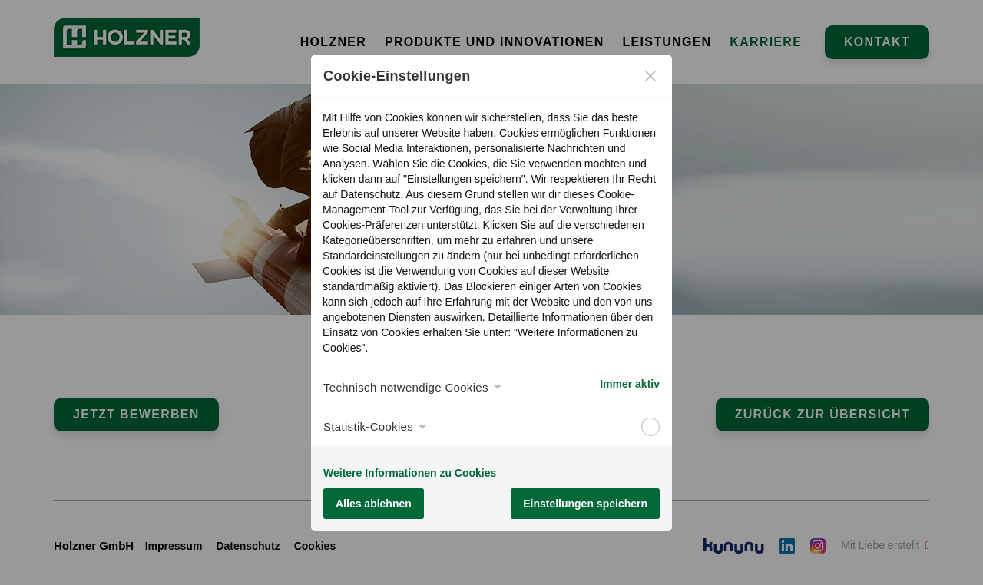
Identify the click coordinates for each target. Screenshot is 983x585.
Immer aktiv (630, 384)
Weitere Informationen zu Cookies (409, 473)
